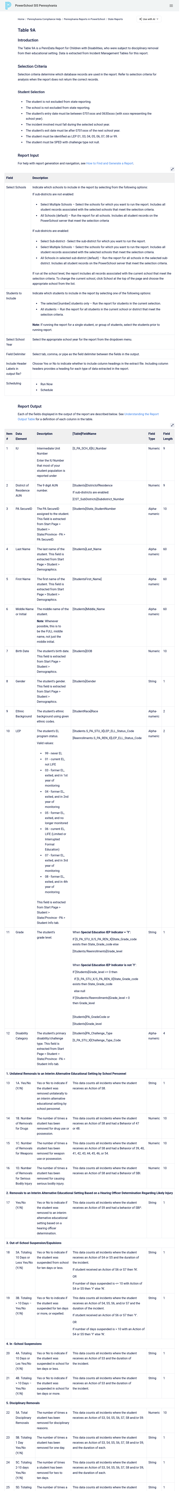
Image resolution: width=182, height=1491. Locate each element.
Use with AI (149, 19)
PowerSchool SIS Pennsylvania (36, 5)
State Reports (115, 19)
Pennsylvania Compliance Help (44, 19)
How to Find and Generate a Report (109, 163)
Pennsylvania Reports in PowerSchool (84, 19)
